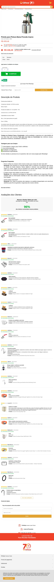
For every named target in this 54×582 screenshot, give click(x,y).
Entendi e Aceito (9, 578)
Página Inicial (3, 9)
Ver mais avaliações (27, 497)
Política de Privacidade (42, 575)
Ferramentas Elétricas (19, 9)
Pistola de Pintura (28, 9)
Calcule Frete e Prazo (6, 90)
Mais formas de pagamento (7, 53)
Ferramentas (10, 9)
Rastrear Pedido (9, 556)
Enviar (27, 516)
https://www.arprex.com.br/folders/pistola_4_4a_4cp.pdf (14, 131)
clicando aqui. (32, 170)
